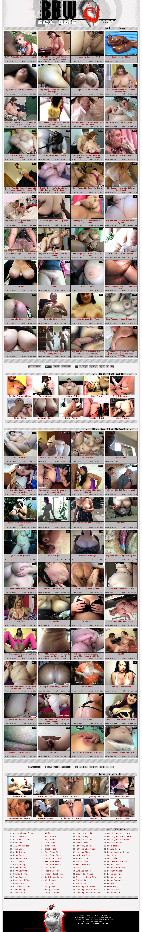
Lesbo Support (114, 880)
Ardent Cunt (45, 417)
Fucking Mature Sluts (118, 833)
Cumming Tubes (83, 871)
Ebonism (49, 883)
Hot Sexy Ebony (84, 846)
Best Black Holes (54, 877)
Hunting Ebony (83, 852)
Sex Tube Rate (52, 861)
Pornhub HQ (19, 796)
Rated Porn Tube (53, 858)
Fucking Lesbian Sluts (88, 890)
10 (107, 367)
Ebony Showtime (84, 840)
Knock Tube (50, 849)
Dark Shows (45, 395)
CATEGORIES (34, 367)
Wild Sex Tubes (71, 395)
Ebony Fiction (52, 893)
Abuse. (106, 923)
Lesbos (110, 883)
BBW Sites (81, 868)
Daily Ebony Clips (19, 395)
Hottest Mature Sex (117, 861)
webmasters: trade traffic (93, 916)
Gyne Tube (50, 846)
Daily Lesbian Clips (87, 877)
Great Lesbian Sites (118, 852)
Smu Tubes (50, 868)
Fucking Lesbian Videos (88, 893)
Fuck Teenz (113, 846)
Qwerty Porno (96, 796)
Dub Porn (96, 395)
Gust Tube (50, 843)
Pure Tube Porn (53, 855)
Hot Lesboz (113, 858)
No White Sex (83, 858)
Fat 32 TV (81, 880)
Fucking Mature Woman (118, 840)
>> (112, 367)
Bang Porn (71, 417)
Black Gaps (50, 880)
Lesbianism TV (114, 865)
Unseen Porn (45, 818)
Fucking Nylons (115, 843)
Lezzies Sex (113, 890)
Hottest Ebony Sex (85, 849)
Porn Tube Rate (53, 852)
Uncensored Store (19, 818)
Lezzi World (113, 893)
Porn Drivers (71, 796)
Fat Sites (81, 883)
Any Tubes (50, 840)
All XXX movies (122, 395)
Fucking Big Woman (85, 887)
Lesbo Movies (114, 877)
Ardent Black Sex (54, 874)
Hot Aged (111, 855)
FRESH (56, 367)
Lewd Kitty (113, 887)
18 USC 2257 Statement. (89, 923)
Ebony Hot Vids (84, 833)
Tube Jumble (122, 796)
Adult (47, 833)
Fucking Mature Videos (119, 836)
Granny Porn (113, 849)
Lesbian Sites (114, 871)
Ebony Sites (82, 843)
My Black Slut (83, 855)
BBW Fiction (82, 861)
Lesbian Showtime (116, 868)
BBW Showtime (83, 865)
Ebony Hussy (82, 836)
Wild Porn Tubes (71, 818)
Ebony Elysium (52, 890)
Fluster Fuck (96, 417)
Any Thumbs (50, 836)
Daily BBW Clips (84, 874)
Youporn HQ (96, 818)
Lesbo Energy (114, 874)
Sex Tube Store (53, 865)
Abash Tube (122, 818)
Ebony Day (50, 887)
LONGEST (66, 367)
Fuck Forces (45, 796)
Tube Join (19, 417)
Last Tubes (122, 417)
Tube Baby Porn (53, 871)
